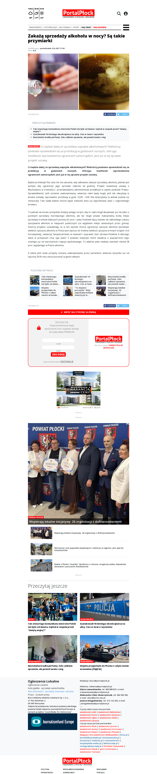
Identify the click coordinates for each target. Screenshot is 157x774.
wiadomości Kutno (88, 715)
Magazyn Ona (86, 735)
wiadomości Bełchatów (109, 712)
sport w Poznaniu (108, 749)
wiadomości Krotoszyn (111, 729)
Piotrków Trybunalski (114, 746)
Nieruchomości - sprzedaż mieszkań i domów (50, 691)
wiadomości (99, 735)
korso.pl (124, 735)
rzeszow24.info (112, 740)
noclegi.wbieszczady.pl (90, 746)
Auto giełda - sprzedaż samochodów (46, 688)
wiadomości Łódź (88, 712)
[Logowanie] (125, 13)
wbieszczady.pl (110, 743)
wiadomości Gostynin (110, 715)
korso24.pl (85, 740)
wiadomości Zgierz (89, 717)
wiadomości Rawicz (89, 732)
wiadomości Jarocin (108, 726)
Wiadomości (33, 146)
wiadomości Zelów (108, 717)
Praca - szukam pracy (38, 694)
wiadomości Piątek (88, 749)
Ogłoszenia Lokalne (38, 684)
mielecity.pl (97, 740)
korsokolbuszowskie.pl (90, 737)
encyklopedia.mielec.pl (90, 743)
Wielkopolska (111, 735)
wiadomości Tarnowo (90, 752)
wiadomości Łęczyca (89, 720)
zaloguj (58, 354)
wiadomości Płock (88, 726)
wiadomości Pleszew (109, 732)
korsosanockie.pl (111, 737)
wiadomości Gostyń (89, 729)
